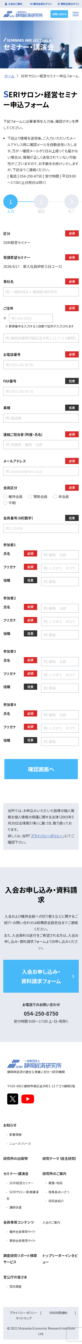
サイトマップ (24, 1318)
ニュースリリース (20, 1143)
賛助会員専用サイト (22, 1240)
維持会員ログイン (42, 3)
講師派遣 (15, 1207)
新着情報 (15, 1134)
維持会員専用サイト (22, 1231)
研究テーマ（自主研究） (59, 1158)
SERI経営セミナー (21, 1183)
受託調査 (15, 1286)
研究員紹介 (56, 1201)
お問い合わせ (59, 14)
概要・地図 (55, 1183)
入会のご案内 (15, 3)
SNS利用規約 (58, 1312)
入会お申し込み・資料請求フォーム (41, 976)
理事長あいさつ (59, 1192)
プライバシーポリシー (47, 835)
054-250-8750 (41, 1013)
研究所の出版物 (15, 1158)
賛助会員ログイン (70, 3)
